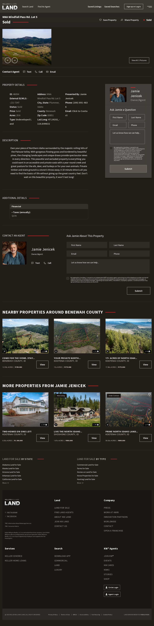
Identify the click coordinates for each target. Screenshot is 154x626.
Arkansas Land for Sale (11, 475)
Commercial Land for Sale (87, 464)
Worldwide (110, 521)
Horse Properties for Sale (87, 475)
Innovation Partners (116, 516)
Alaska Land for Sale (10, 468)
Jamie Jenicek (43, 249)
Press (107, 507)
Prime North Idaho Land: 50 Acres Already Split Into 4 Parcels (121, 431)
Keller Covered (13, 555)
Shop (106, 578)
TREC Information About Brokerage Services (18, 523)
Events (107, 560)
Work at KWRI (111, 511)
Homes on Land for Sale (87, 471)
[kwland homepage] (12, 502)
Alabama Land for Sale (11, 464)
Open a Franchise (113, 530)
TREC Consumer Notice (12, 526)
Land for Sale (62, 507)
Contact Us (60, 525)
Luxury (58, 569)
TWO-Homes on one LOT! (17, 431)
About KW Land (62, 516)
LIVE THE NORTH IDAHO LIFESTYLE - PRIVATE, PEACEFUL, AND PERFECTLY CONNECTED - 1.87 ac (69, 431)
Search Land (27, 6)
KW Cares (109, 564)
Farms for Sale (83, 468)
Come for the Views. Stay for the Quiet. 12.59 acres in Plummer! (18, 357)
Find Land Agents (63, 511)
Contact (108, 525)
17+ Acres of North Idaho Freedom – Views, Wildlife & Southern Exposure (121, 357)
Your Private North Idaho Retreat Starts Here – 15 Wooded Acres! (70, 357)
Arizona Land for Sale (11, 471)
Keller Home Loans (15, 560)
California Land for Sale (12, 479)
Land (57, 564)
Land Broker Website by (136, 614)
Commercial (61, 560)
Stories (108, 573)
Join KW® (109, 555)
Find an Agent (44, 6)
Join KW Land (61, 521)
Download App (62, 555)
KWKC (107, 569)
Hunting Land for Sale (86, 479)
